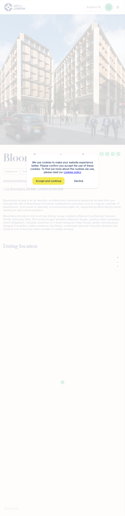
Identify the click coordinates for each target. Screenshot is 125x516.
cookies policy (72, 172)
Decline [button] (78, 181)
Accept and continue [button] (48, 181)
